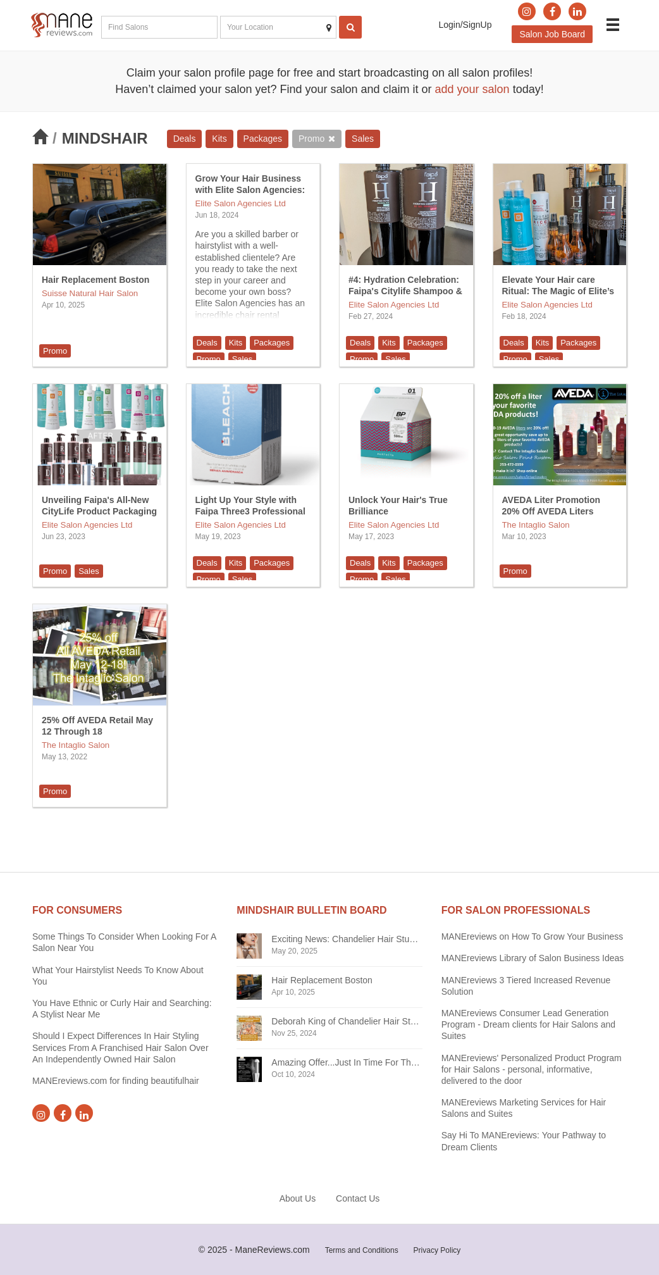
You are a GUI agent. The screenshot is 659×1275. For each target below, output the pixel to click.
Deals (184, 139)
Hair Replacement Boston (95, 280)
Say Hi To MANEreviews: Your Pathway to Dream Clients (523, 1141)
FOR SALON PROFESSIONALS (516, 910)
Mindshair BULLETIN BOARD (311, 910)
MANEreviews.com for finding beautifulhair (115, 1081)
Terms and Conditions (361, 1250)
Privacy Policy (437, 1250)
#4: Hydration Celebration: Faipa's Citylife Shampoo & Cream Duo (405, 291)
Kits (219, 139)
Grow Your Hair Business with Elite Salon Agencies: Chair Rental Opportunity (250, 189)
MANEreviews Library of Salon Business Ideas (532, 958)
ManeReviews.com (272, 1250)
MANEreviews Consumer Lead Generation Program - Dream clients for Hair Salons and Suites (528, 1024)
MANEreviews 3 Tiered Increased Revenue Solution (526, 986)
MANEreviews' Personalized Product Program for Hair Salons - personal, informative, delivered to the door (531, 1069)
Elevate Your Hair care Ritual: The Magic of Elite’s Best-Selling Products (558, 291)
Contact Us (357, 1198)
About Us (298, 1198)
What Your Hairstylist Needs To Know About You (118, 975)
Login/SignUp (464, 25)
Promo (311, 139)
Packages (262, 139)
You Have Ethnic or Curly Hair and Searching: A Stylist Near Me (122, 1008)
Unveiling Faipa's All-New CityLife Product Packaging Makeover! (99, 511)
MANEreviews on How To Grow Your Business (532, 936)
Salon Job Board (552, 34)
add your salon (472, 89)
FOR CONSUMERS (77, 910)
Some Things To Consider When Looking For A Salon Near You (124, 942)
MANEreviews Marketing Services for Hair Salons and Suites (524, 1108)
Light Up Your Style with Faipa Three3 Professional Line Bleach (250, 511)
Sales (363, 139)
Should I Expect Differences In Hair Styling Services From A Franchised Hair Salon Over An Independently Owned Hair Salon (120, 1047)
